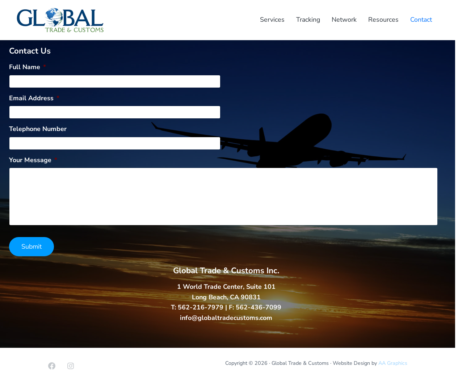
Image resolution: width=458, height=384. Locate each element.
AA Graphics (392, 363)
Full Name (27, 67)
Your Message (33, 160)
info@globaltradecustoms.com (226, 317)
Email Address (34, 98)
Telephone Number (38, 129)
